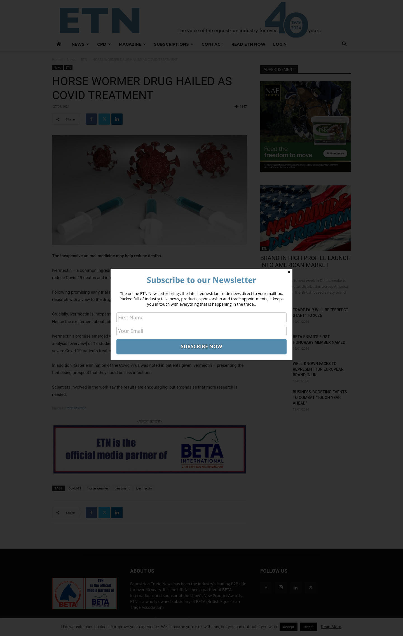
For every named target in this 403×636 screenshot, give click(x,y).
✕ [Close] (289, 272)
